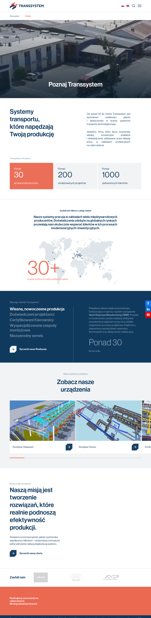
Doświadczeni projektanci (32, 314)
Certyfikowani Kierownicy (32, 320)
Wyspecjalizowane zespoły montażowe (33, 328)
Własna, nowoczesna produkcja (37, 309)
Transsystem (14, 16)
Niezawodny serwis (26, 335)
